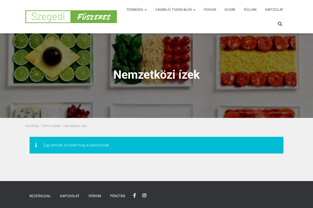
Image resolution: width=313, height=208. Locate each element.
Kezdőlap (32, 126)
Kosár (230, 10)
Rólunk (250, 10)
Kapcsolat (274, 10)
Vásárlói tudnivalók (175, 10)
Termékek (136, 10)
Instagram (144, 195)
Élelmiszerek (51, 126)
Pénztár (117, 196)
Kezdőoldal (40, 196)
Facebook (134, 195)
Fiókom (210, 10)
